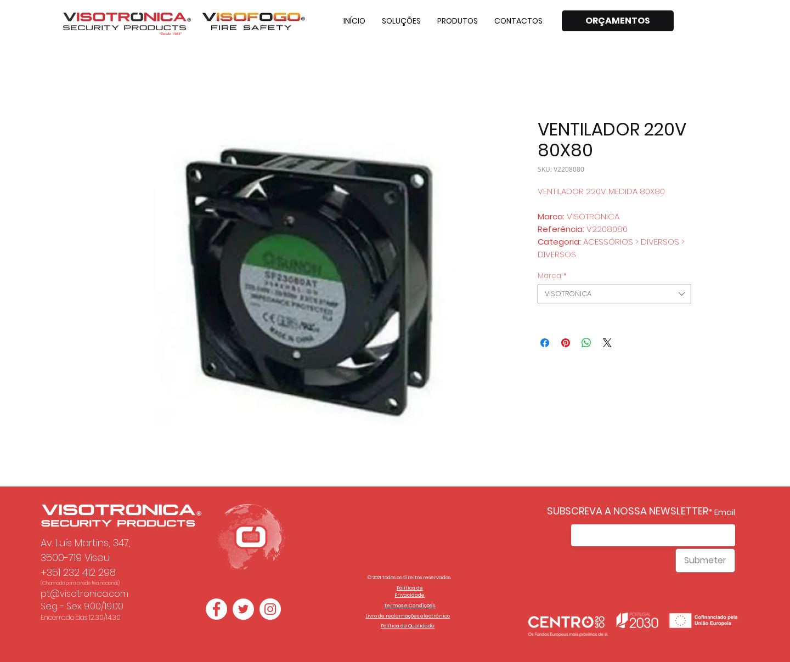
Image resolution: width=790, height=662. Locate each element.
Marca (552, 275)
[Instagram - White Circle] (270, 609)
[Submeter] (705, 560)
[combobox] (614, 294)
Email (724, 512)
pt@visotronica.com (84, 593)
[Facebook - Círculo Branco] (216, 609)
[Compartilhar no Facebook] (544, 342)
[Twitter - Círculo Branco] (243, 609)
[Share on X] (607, 342)
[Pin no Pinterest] (565, 342)
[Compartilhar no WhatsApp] (586, 342)
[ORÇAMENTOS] (618, 20)
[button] (401, 21)
